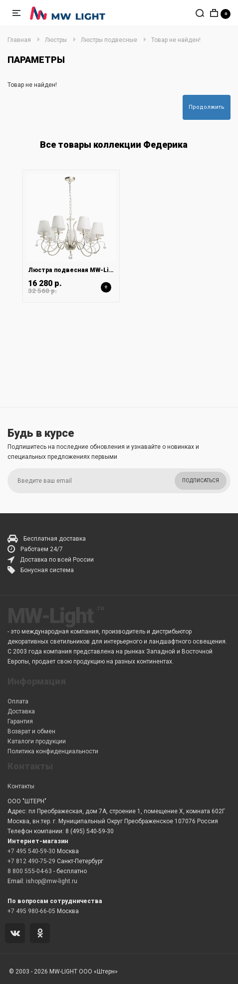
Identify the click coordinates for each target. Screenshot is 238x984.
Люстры (56, 39)
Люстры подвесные (109, 39)
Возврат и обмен (31, 731)
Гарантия (20, 721)
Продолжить (207, 107)
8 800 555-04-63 (29, 871)
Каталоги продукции (36, 741)
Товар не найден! (176, 39)
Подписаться (200, 480)
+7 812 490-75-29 (31, 861)
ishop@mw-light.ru (51, 881)
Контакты (20, 786)
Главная (19, 39)
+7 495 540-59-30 (31, 851)
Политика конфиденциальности (52, 751)
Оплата (17, 701)
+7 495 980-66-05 (31, 911)
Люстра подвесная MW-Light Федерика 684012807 (107, 270)
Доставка (21, 711)
